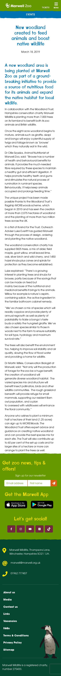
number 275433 (11, 669)
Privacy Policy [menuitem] (12, 642)
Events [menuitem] (30, 14)
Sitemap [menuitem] (8, 649)
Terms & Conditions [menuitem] (16, 635)
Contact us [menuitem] (10, 606)
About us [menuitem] (9, 592)
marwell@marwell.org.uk (25, 562)
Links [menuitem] (6, 613)
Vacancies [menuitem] (10, 621)
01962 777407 (19, 573)
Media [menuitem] (7, 599)
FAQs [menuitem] (6, 628)
